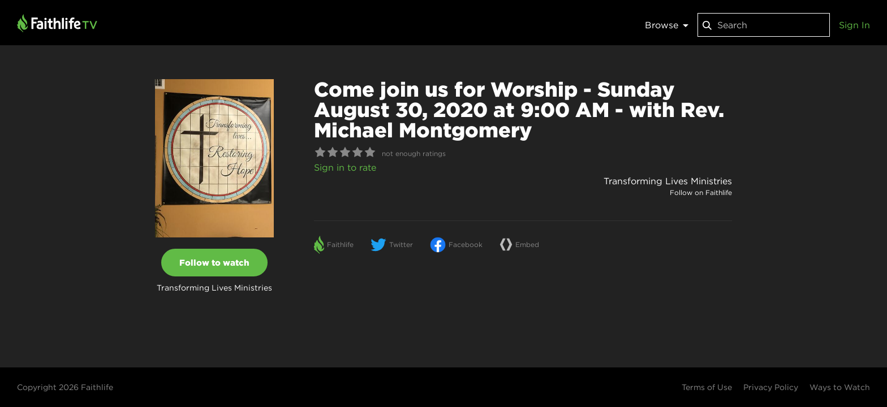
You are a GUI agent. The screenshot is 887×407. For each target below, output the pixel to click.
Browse (666, 25)
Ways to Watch (840, 387)
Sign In (854, 25)
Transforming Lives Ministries (668, 181)
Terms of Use (707, 387)
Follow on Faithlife (701, 192)
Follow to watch (214, 262)
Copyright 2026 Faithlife (65, 387)
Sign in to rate (345, 167)
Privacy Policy (770, 387)
